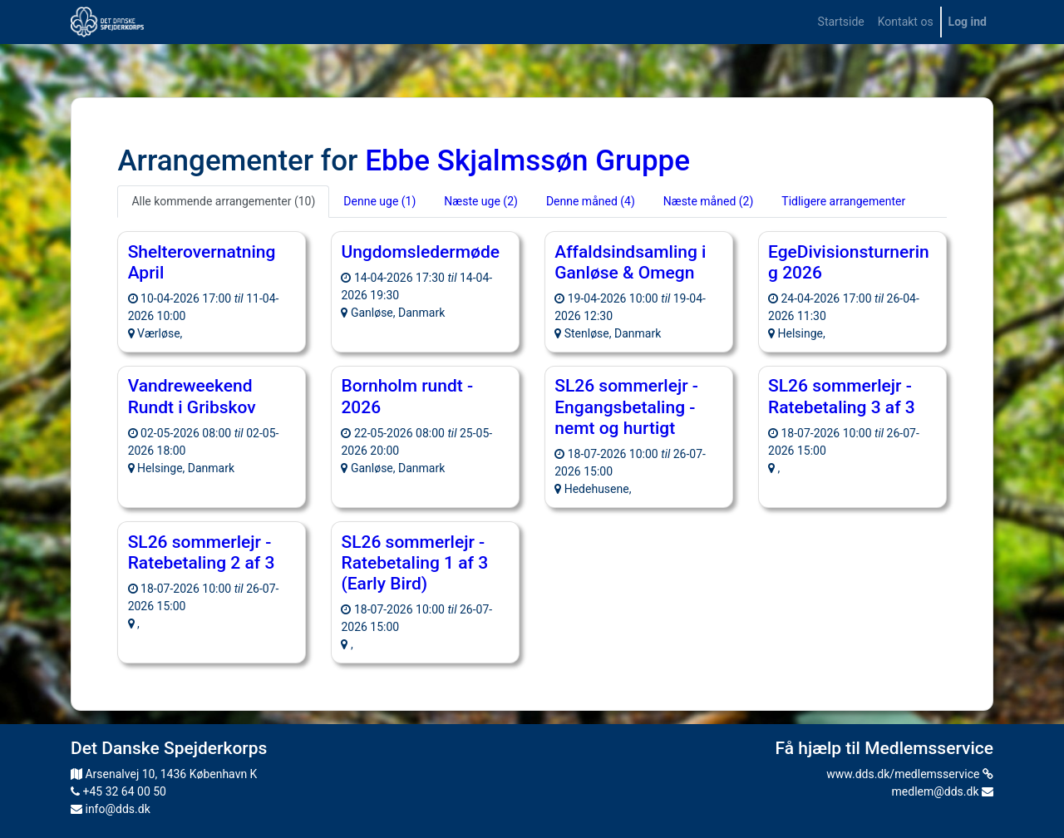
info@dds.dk (110, 809)
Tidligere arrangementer (843, 201)
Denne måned (590, 201)
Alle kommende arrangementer (223, 201)
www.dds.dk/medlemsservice (909, 774)
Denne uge (379, 201)
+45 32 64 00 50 (118, 791)
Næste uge (481, 201)
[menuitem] (841, 22)
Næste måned (708, 201)
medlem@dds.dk (942, 791)
